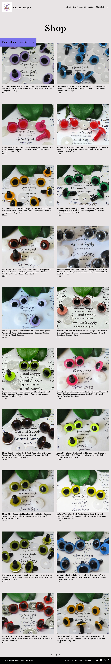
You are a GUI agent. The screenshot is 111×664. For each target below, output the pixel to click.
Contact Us (68, 660)
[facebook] (101, 660)
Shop (68, 7)
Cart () (100, 7)
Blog (75, 7)
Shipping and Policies (83, 660)
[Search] (107, 7)
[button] (18, 42)
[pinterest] (108, 660)
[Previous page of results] (52, 655)
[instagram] (104, 660)
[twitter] (97, 660)
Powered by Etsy (27, 660)
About (82, 7)
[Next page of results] (59, 655)
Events (90, 7)
